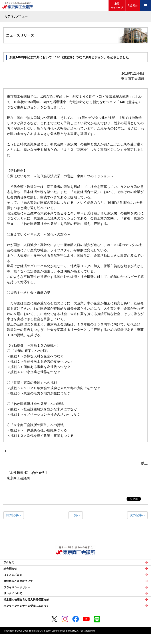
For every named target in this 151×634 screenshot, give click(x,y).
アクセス (9, 562)
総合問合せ (10, 568)
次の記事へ (137, 515)
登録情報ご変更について (18, 581)
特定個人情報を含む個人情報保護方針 (26, 599)
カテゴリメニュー (16, 16)
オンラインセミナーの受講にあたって (26, 606)
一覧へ (75, 515)
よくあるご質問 (13, 575)
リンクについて (13, 593)
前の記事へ (13, 515)
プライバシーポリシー (17, 587)
